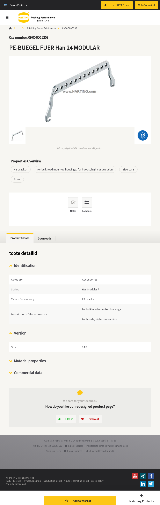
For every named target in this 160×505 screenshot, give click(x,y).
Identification (25, 265)
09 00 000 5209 (69, 28)
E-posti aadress (75, 445)
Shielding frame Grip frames (41, 28)
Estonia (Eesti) (13, 5)
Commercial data (28, 372)
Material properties (30, 360)
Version (20, 333)
